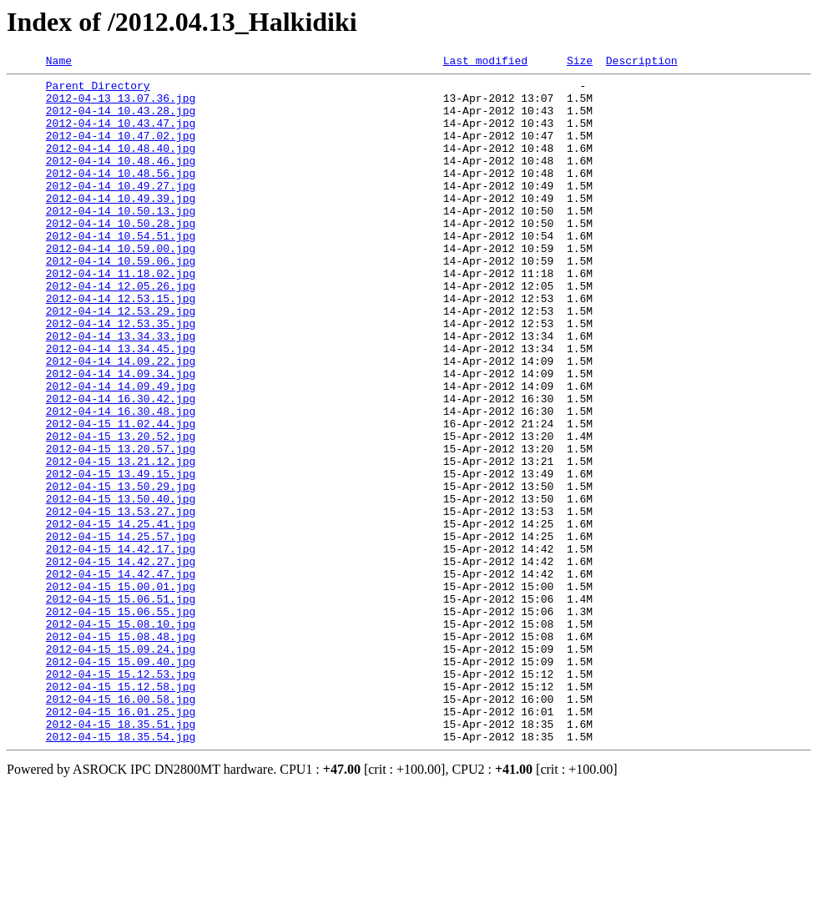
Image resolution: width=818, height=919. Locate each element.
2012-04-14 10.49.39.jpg (120, 225)
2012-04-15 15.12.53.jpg (120, 796)
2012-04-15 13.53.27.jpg (120, 600)
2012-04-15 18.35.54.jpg (120, 871)
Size (580, 62)
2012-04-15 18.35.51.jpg (120, 856)
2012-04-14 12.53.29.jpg (120, 360)
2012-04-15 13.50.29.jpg (120, 570)
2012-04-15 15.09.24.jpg (120, 766)
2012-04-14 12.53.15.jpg (120, 345)
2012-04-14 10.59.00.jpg (120, 285)
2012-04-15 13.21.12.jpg (120, 540)
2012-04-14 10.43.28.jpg (120, 120)
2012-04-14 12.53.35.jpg (120, 375)
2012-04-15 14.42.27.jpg (120, 661)
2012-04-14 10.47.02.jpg (120, 150)
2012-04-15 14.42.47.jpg (120, 676)
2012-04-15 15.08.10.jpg (120, 736)
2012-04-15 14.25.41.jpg (120, 616)
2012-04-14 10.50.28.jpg (120, 255)
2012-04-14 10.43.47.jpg (120, 135)
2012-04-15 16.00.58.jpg (120, 826)
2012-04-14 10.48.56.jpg (120, 195)
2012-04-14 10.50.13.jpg (120, 240)
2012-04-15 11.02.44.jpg (120, 495)
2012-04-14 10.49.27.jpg (120, 210)
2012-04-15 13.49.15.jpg (120, 555)
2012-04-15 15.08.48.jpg (120, 751)
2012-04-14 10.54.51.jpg (120, 270)
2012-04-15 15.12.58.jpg (120, 811)
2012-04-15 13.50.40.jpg (120, 585)
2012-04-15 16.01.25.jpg (120, 841)
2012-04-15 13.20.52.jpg (120, 510)
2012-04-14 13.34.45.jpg (120, 405)
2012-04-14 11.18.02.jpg (120, 315)
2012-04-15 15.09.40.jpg (120, 781)
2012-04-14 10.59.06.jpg (120, 300)
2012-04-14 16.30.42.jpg (120, 465)
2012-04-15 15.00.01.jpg (120, 691)
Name (59, 62)
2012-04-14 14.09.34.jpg (120, 435)
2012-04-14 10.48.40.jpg (120, 165)
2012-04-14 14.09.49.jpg (120, 450)
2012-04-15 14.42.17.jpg (120, 646)
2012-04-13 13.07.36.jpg (120, 105)
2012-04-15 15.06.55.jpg (120, 721)
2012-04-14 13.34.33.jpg (120, 390)
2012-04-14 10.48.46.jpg (120, 180)
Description (642, 62)
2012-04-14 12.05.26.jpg (120, 330)
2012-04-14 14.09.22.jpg (120, 420)
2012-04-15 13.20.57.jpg (120, 525)
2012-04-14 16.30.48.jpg (120, 480)
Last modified (485, 62)
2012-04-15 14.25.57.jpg (120, 631)
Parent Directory (98, 90)
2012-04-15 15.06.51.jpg (120, 706)
